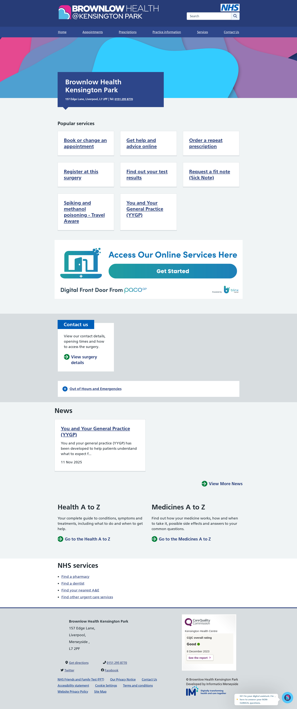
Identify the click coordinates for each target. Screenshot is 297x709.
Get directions (79, 663)
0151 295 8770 (124, 99)
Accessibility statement (73, 685)
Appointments (92, 32)
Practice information (167, 32)
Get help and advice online (141, 143)
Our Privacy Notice (123, 679)
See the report (198, 657)
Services (202, 32)
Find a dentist (72, 583)
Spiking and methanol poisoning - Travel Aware (84, 212)
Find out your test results (147, 174)
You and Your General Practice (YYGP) (144, 209)
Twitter (69, 670)
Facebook (111, 670)
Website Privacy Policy (73, 691)
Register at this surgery (81, 174)
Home (62, 32)
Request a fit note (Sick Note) (209, 174)
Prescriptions (127, 32)
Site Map (100, 691)
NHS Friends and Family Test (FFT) (81, 679)
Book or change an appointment (85, 143)
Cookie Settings (106, 685)
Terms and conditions (138, 685)
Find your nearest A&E (80, 590)
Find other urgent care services (87, 597)
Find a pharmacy (75, 576)
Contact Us (231, 32)
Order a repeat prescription (206, 143)
